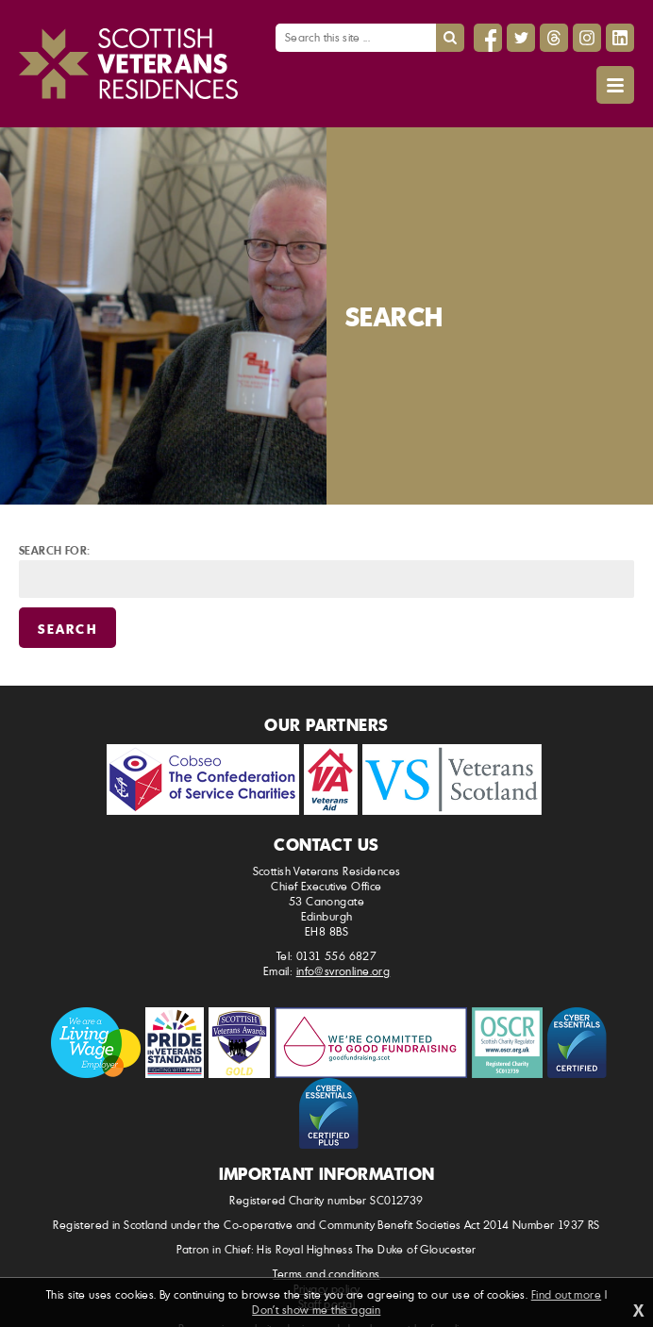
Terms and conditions (326, 1274)
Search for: (55, 549)
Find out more (566, 1294)
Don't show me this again (316, 1309)
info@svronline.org (343, 971)
